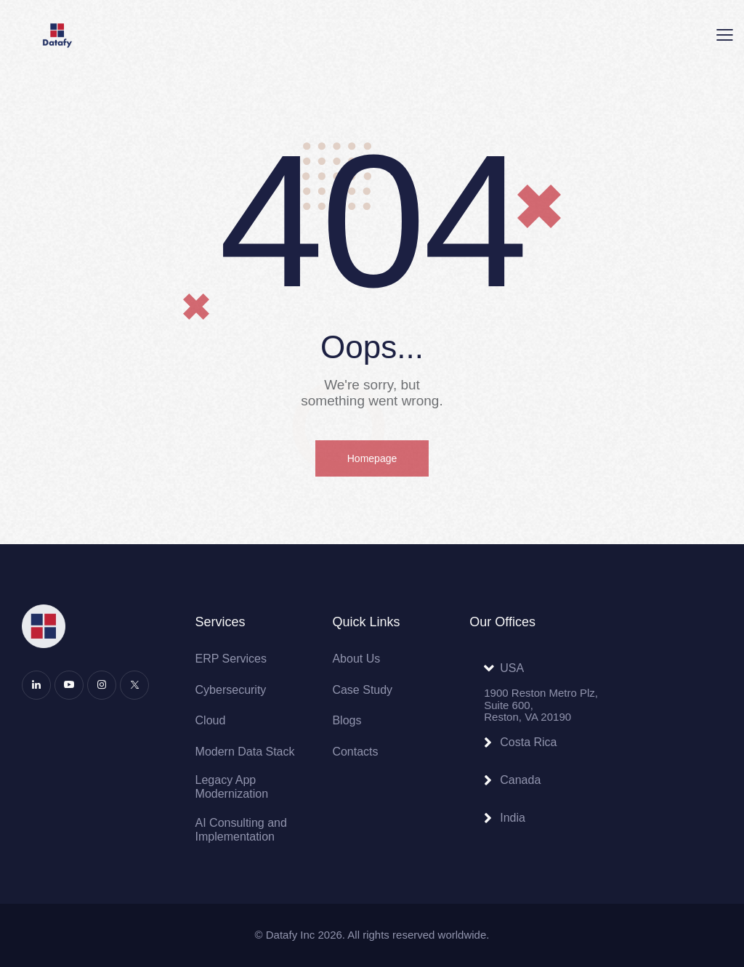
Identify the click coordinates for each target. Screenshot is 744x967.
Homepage (372, 458)
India (512, 818)
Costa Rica (528, 742)
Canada (520, 780)
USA (512, 668)
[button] (724, 36)
